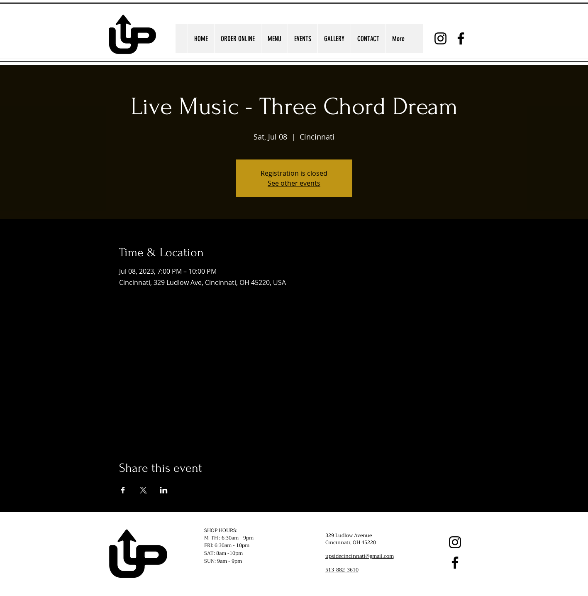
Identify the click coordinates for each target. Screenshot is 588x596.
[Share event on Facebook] (123, 490)
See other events (294, 183)
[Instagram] (440, 38)
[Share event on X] (143, 490)
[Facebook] (461, 38)
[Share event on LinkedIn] (164, 490)
